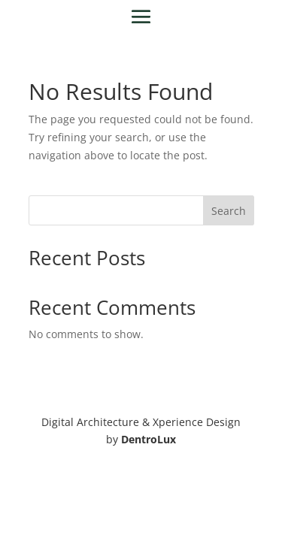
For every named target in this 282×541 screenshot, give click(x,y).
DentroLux (148, 439)
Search (228, 211)
